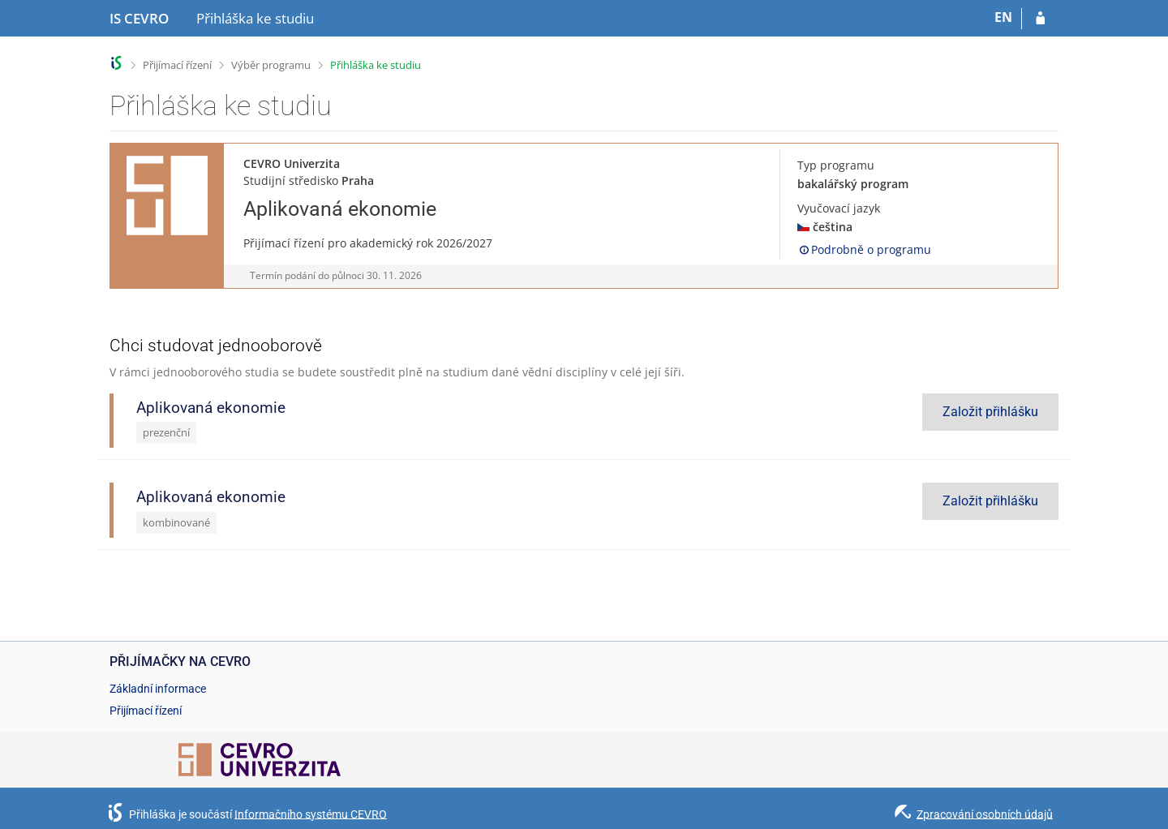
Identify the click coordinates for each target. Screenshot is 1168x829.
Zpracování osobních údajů (985, 813)
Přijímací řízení (177, 65)
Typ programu (835, 165)
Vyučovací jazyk (838, 208)
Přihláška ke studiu (375, 65)
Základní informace (158, 688)
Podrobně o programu (864, 249)
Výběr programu (271, 65)
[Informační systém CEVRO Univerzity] (139, 18)
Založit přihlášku (990, 411)
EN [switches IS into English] (1003, 17)
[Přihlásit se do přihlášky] (1040, 18)
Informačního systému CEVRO (310, 813)
